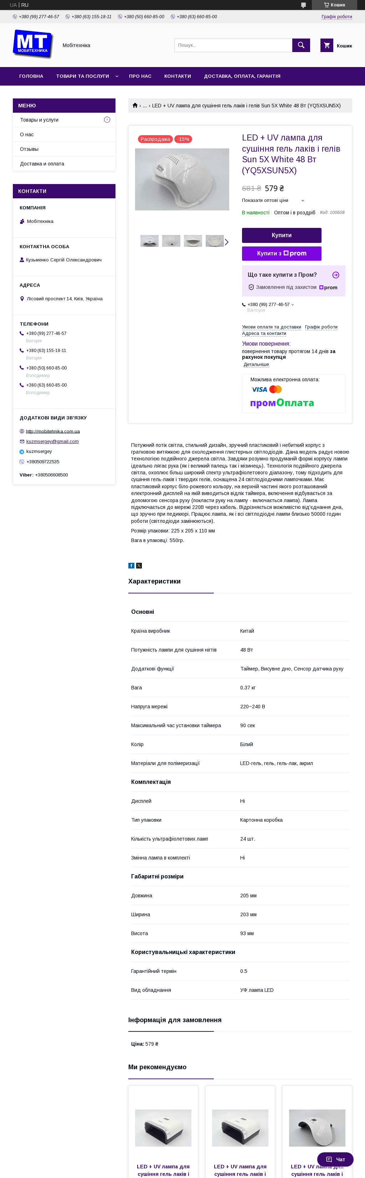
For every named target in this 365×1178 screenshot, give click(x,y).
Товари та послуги (82, 76)
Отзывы (29, 149)
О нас (27, 134)
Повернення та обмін (49, 94)
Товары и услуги (39, 120)
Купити (282, 235)
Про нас (140, 76)
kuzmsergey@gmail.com (52, 441)
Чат (335, 1159)
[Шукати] (301, 45)
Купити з (281, 253)
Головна (31, 76)
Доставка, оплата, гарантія (242, 76)
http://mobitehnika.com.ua (53, 431)
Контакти (177, 76)
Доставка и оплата (42, 164)
